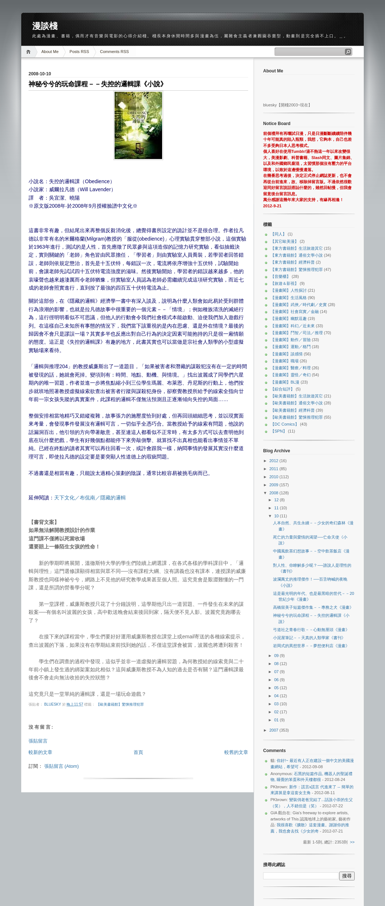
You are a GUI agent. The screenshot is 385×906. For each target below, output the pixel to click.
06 (277, 679)
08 (277, 663)
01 (277, 720)
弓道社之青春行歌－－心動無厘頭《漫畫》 (311, 629)
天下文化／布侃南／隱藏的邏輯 (90, 498)
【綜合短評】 (282, 389)
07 (277, 671)
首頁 (138, 752)
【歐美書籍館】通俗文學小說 (296, 403)
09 (277, 655)
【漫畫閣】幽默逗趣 (288, 318)
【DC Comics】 (284, 424)
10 (277, 516)
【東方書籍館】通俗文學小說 (296, 255)
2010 (274, 477)
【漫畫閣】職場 (284, 361)
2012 (274, 460)
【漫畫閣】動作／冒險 (290, 339)
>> (352, 842)
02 (277, 712)
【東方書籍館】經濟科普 (292, 262)
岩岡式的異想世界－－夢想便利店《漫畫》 (311, 645)
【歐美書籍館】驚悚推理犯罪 (120, 704)
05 (277, 688)
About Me (50, 51)
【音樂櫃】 (280, 276)
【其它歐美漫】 (284, 241)
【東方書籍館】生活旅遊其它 (296, 248)
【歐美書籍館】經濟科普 (292, 410)
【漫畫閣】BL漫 (284, 382)
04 (277, 696)
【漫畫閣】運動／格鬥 (290, 346)
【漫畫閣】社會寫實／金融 (294, 311)
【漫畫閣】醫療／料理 (290, 368)
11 (277, 508)
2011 (274, 469)
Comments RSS (114, 51)
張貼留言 (38, 741)
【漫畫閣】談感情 (286, 354)
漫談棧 (44, 26)
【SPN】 (278, 431)
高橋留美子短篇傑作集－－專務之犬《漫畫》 (313, 607)
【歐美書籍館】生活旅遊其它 (296, 396)
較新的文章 (40, 752)
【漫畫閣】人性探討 (288, 290)
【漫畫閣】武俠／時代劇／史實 (298, 304)
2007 (274, 730)
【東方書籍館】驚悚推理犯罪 (296, 269)
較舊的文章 (236, 752)
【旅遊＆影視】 (284, 283)
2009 (274, 485)
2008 (274, 493)
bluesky (53, 704)
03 (277, 704)
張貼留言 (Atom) (61, 766)
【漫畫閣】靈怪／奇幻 (290, 375)
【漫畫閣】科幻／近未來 (292, 326)
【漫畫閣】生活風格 (288, 297)
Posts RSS (79, 51)
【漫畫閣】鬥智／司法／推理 (296, 333)
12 (277, 500)
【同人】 (278, 234)
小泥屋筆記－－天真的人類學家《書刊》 (309, 637)
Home (29, 51)
